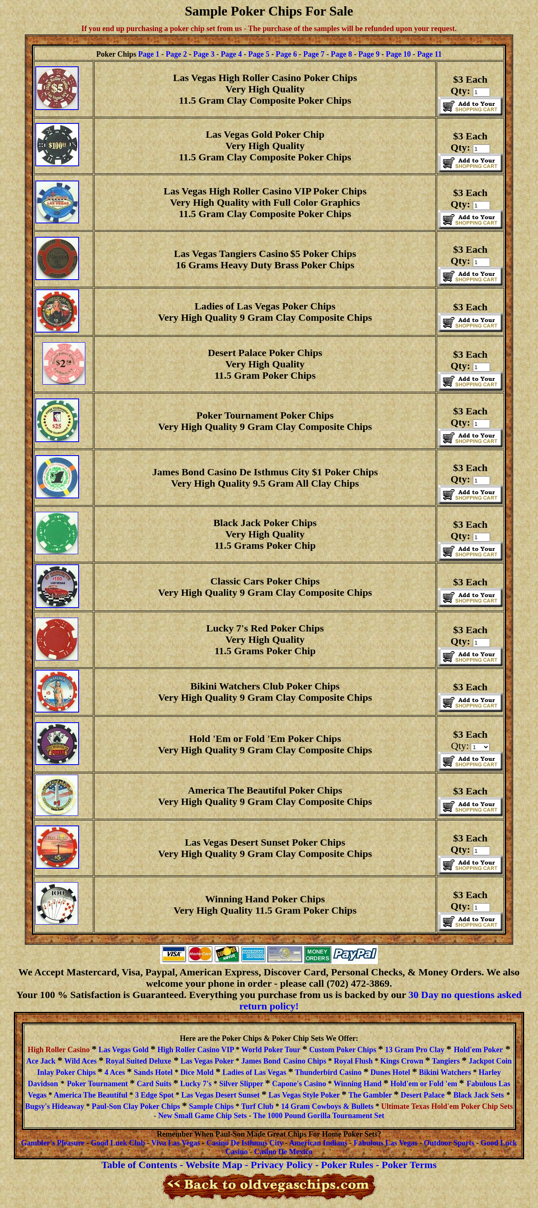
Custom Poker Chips (341, 1050)
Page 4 (231, 54)
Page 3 (203, 54)
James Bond (261, 1061)
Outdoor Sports (449, 1143)
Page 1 (148, 54)
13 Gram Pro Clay (414, 1050)
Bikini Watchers (445, 1072)
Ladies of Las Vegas (254, 1072)
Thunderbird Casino (329, 1072)
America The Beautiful (89, 1095)
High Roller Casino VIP (196, 1050)
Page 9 (369, 54)
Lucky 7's (196, 1084)
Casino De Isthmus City (244, 1143)
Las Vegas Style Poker (304, 1095)
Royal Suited (138, 1061)
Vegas (37, 1095)
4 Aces (116, 1072)
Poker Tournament (98, 1084)
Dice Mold (198, 1072)
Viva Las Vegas (175, 1143)
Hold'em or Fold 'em (423, 1084)
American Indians (318, 1143)
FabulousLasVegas (385, 1143)
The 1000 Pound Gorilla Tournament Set (319, 1115)
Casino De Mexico (283, 1152)
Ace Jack (42, 1061)
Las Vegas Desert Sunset (220, 1095)
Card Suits (155, 1084)
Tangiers (447, 1061)
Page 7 (313, 54)
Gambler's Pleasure (52, 1143)
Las (504, 1084)
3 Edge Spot (154, 1095)
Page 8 (341, 54)
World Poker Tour (270, 1050)
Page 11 (429, 54)
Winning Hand (357, 1084)
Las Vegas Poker (207, 1061)
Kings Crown (401, 1061)
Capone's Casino (300, 1084)
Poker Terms (409, 1164)
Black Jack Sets (479, 1095)
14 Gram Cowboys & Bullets (327, 1106)
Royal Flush (353, 1061)
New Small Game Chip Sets (202, 1115)
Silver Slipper (241, 1084)
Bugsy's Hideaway (54, 1106)
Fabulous (481, 1084)
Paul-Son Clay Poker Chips (136, 1106)
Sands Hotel (153, 1072)
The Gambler (370, 1095)
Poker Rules (347, 1164)
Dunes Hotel (390, 1072)
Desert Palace (423, 1095)
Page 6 (286, 54)
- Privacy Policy (278, 1164)
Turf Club (258, 1106)
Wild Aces (80, 1061)
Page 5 (258, 54)
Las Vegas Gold (124, 1050)
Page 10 (398, 54)
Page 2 (176, 54)
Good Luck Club (118, 1143)
